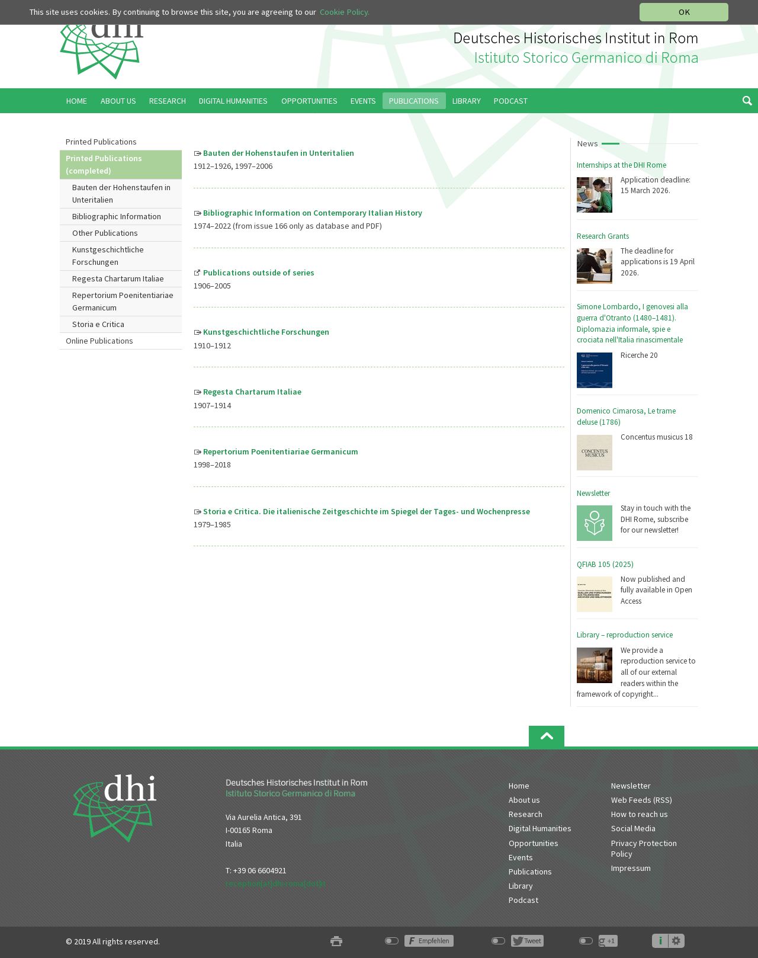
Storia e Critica (98, 324)
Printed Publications (101, 141)
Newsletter (593, 493)
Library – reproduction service (625, 635)
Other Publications (105, 233)
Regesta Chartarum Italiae (118, 278)
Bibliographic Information (116, 216)
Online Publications (99, 340)
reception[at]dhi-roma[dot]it (276, 883)
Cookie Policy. (345, 12)
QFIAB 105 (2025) (605, 564)
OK (684, 12)
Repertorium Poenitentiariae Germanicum (123, 301)
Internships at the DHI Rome (621, 165)
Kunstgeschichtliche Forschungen (108, 255)
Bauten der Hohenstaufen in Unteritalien (121, 193)
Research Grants (603, 236)
